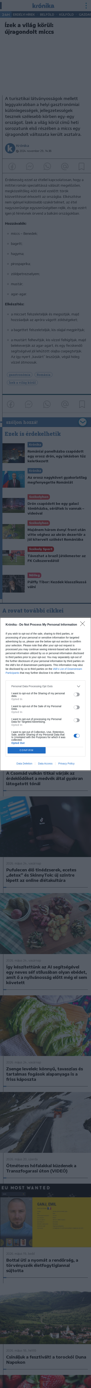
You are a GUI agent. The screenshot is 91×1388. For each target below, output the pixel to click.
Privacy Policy (66, 763)
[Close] (83, 624)
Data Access (45, 763)
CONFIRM (26, 750)
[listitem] (45, 686)
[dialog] (45, 694)
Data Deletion (24, 763)
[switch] (77, 694)
